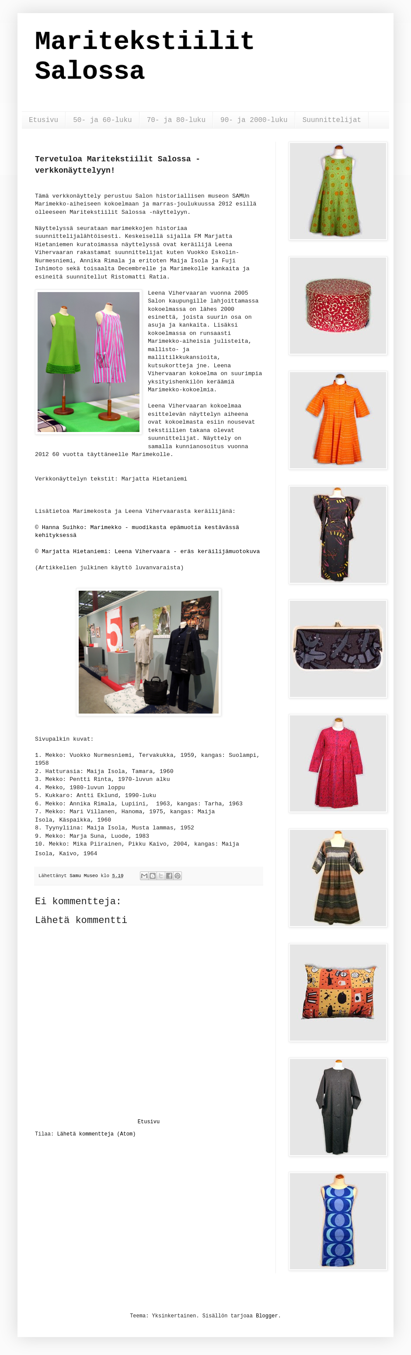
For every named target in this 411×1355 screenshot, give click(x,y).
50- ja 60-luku (102, 120)
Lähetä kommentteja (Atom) (96, 1134)
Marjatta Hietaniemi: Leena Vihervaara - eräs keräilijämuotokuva (151, 551)
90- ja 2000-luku (254, 120)
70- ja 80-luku (176, 120)
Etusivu (43, 120)
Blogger (267, 1316)
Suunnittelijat (332, 120)
